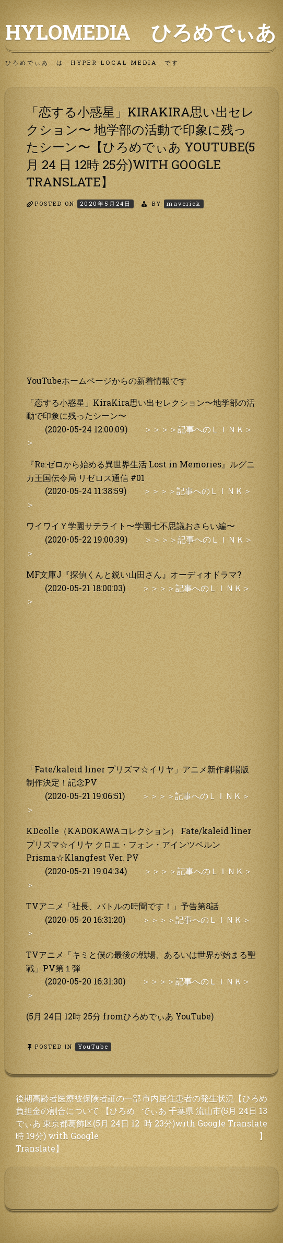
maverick (184, 203)
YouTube (93, 1046)
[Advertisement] (141, 301)
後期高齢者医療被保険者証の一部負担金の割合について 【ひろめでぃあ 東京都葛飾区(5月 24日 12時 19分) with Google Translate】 (78, 1123)
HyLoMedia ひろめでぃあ (140, 31)
